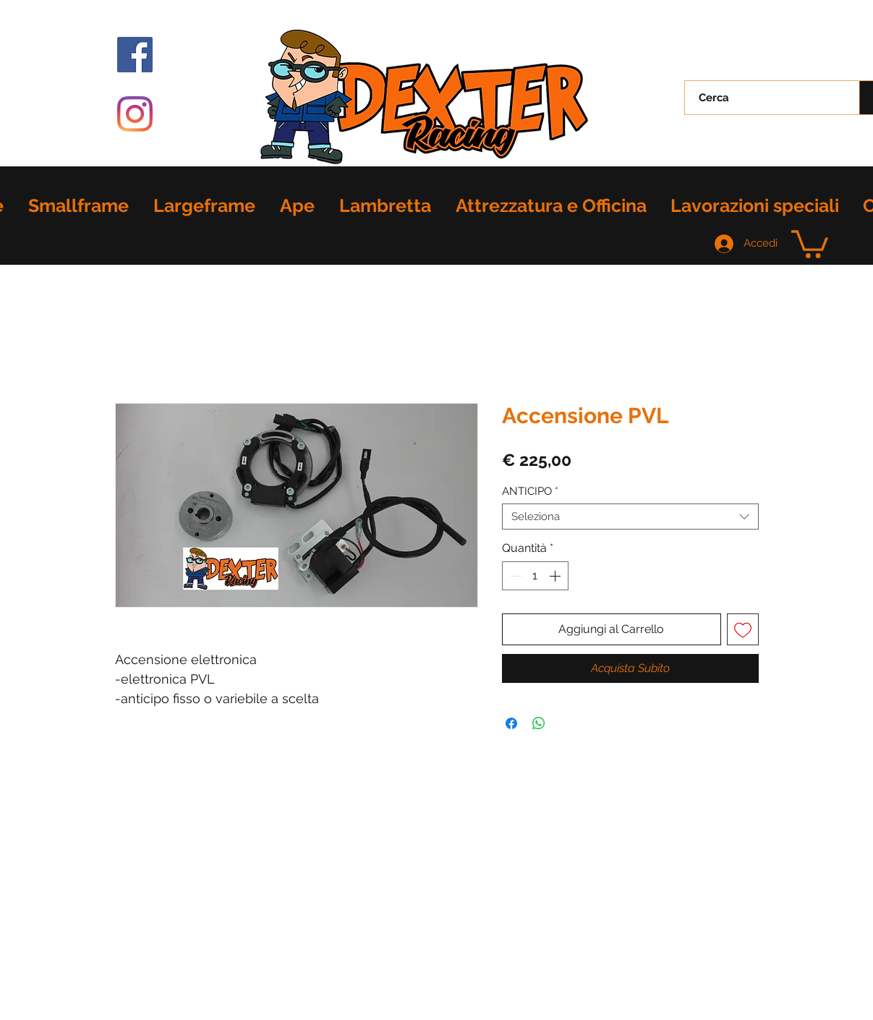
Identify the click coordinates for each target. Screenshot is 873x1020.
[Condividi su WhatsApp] (539, 723)
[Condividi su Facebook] (511, 723)
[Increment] (556, 576)
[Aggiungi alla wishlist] (743, 629)
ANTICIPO (530, 491)
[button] (809, 242)
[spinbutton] (535, 576)
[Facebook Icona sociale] (135, 54)
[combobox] (630, 516)
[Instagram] (135, 114)
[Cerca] (764, 97)
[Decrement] (514, 576)
